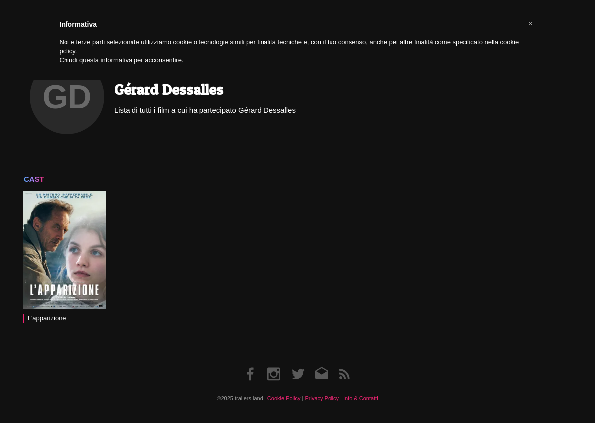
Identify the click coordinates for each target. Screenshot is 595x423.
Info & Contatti (360, 398)
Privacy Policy (321, 398)
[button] (531, 24)
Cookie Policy (284, 398)
